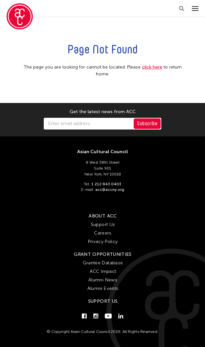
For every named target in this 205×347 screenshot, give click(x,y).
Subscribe (147, 123)
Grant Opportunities (103, 254)
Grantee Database (103, 263)
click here (152, 67)
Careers (102, 233)
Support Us (103, 224)
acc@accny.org (109, 189)
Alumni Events (103, 288)
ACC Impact (103, 271)
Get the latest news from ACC (103, 112)
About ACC (103, 216)
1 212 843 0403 (106, 184)
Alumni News (102, 280)
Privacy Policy (103, 241)
